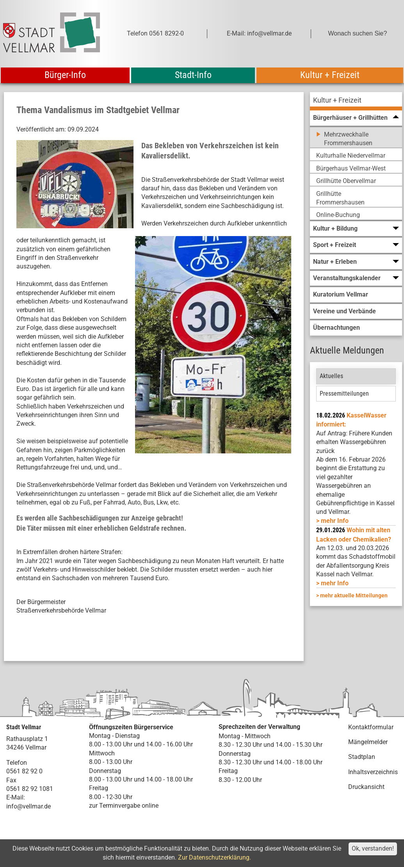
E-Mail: (15, 797)
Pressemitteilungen (344, 393)
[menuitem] (356, 101)
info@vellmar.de (28, 806)
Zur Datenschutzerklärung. (214, 857)
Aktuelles (331, 376)
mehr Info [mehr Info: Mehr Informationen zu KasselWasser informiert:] (335, 520)
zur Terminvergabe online (123, 805)
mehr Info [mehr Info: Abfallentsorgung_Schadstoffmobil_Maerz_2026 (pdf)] (335, 583)
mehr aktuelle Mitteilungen (354, 595)
